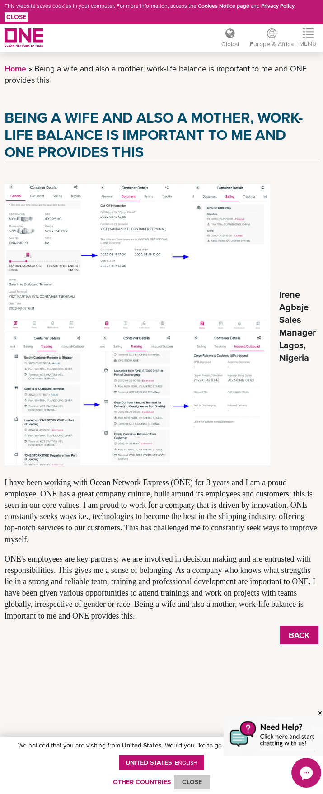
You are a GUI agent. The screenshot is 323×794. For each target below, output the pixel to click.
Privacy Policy (278, 6)
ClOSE (192, 781)
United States (161, 762)
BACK (299, 635)
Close (16, 16)
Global (230, 43)
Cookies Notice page (223, 6)
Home (15, 68)
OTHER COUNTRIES (142, 781)
